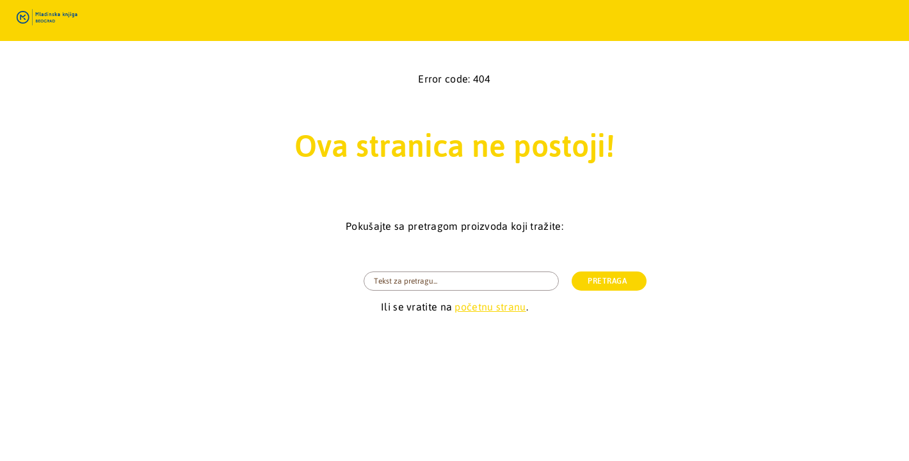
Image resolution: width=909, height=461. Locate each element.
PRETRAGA (607, 281)
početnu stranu (490, 306)
